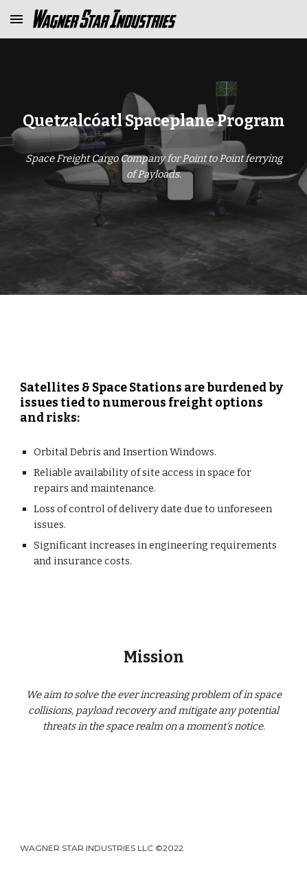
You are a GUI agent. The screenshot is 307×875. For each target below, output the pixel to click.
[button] (16, 19)
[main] (153, 121)
